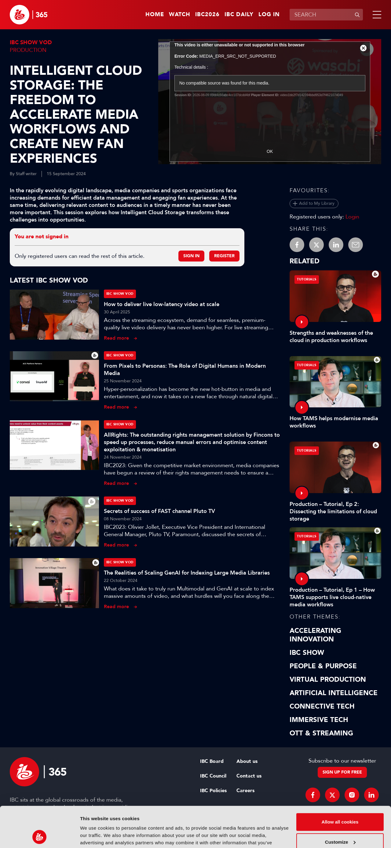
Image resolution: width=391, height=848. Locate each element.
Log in (269, 15)
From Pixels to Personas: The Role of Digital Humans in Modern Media (185, 369)
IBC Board (212, 761)
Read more (116, 338)
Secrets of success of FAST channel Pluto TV (159, 511)
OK (270, 151)
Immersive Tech (319, 719)
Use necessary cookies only (340, 823)
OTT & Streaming (321, 733)
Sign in (191, 256)
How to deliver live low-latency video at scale (161, 304)
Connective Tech (322, 706)
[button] (375, 14)
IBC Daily (239, 15)
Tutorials (306, 279)
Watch (179, 15)
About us (247, 761)
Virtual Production (328, 679)
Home (154, 15)
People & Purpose (323, 666)
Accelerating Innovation (315, 635)
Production (28, 50)
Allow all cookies (340, 783)
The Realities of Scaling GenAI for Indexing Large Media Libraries (187, 572)
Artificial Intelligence (334, 693)
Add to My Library (316, 203)
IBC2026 (207, 15)
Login (352, 216)
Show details (94, 836)
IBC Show (307, 652)
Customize (340, 803)
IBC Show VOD (31, 42)
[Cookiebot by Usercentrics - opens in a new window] (39, 836)
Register (224, 256)
